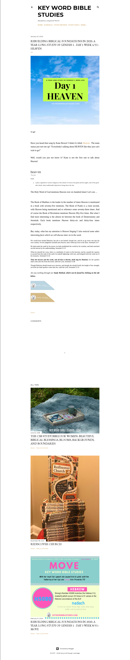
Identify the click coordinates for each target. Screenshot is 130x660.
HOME (40, 25)
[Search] (98, 6)
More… (84, 25)
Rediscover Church (46, 544)
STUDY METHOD (60, 25)
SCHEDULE (48, 25)
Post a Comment (42, 448)
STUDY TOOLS (73, 25)
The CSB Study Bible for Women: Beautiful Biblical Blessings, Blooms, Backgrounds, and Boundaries (62, 439)
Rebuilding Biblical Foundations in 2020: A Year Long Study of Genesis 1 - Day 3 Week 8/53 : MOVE (65, 625)
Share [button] (33, 312)
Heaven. (86, 143)
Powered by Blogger (65, 648)
